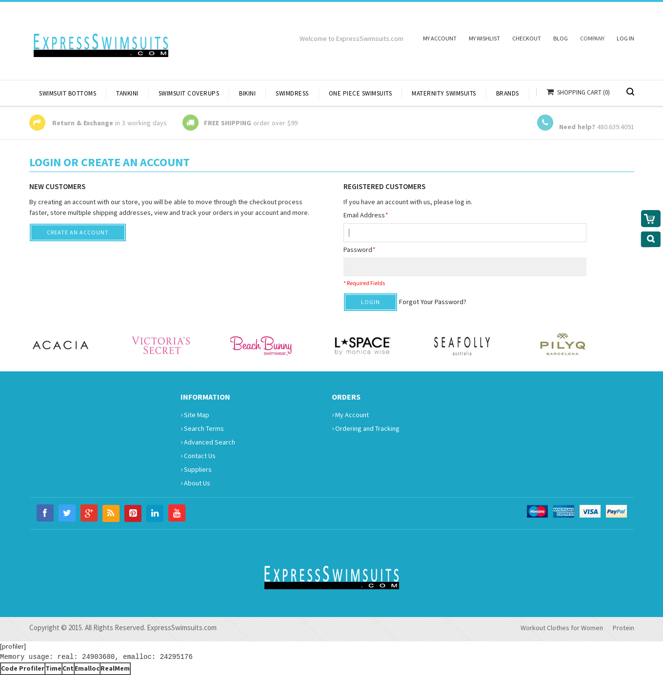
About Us (195, 482)
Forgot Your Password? (432, 301)
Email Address (365, 215)
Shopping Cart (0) (583, 92)
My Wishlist (484, 38)
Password (359, 249)
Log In (625, 38)
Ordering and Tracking (366, 428)
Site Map (195, 414)
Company (592, 38)
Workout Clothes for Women (562, 627)
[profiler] (13, 646)
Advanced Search (208, 441)
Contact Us (198, 455)
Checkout (526, 38)
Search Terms (202, 428)
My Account (440, 38)
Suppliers (196, 469)
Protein (623, 627)
